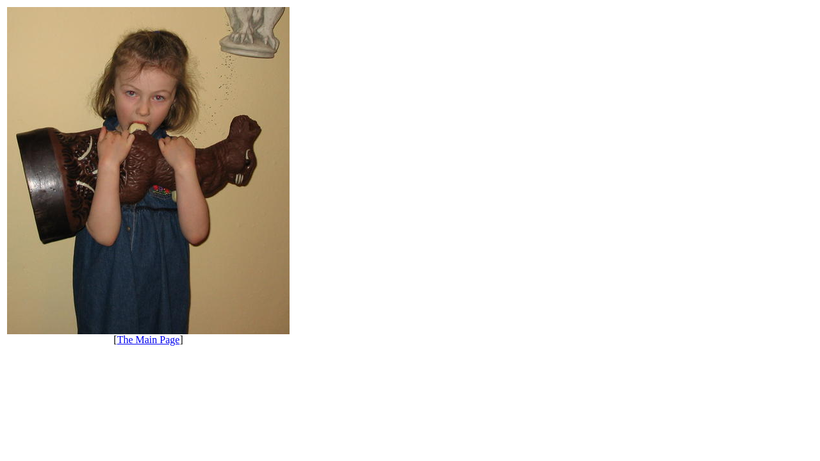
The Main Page (148, 339)
